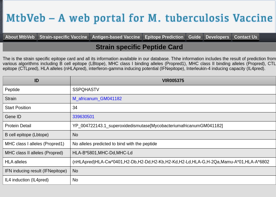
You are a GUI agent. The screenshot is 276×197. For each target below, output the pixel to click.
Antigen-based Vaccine (116, 37)
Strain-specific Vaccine (63, 37)
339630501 (83, 116)
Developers (217, 37)
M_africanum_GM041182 (97, 98)
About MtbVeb (20, 37)
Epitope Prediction (164, 37)
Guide (194, 37)
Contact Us (245, 37)
